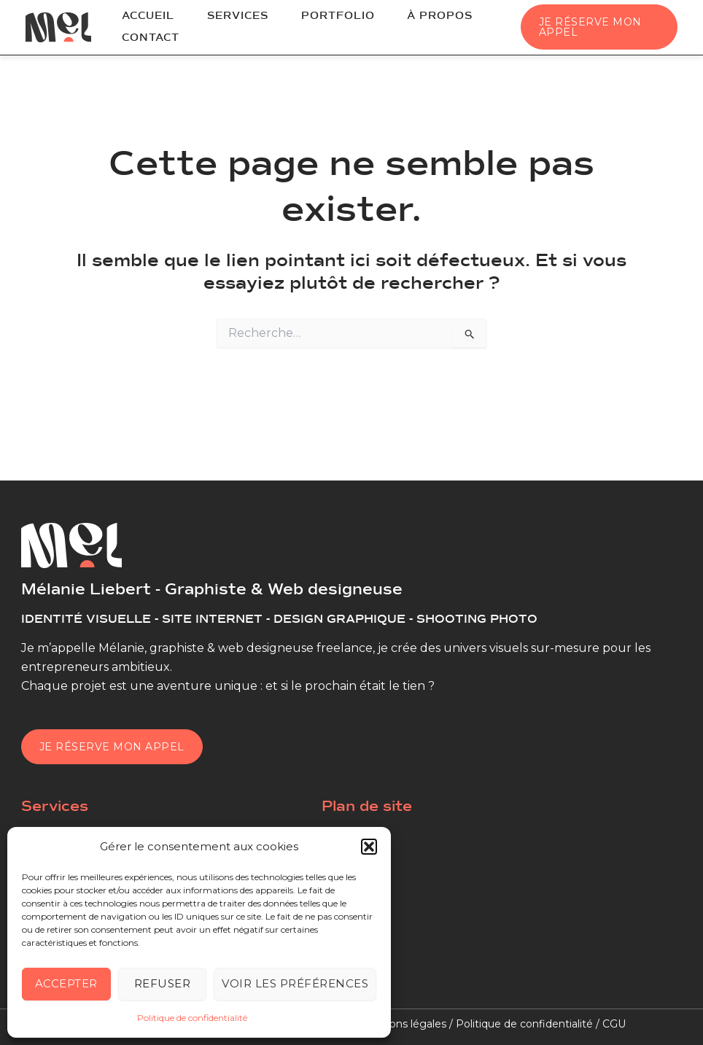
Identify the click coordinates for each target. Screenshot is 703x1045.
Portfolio (307, 19)
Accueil (142, 19)
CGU (614, 1023)
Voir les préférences (295, 983)
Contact (145, 36)
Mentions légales (403, 1023)
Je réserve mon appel (112, 746)
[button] (369, 846)
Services (219, 19)
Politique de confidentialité (192, 1017)
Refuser (162, 983)
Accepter (66, 983)
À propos (397, 19)
